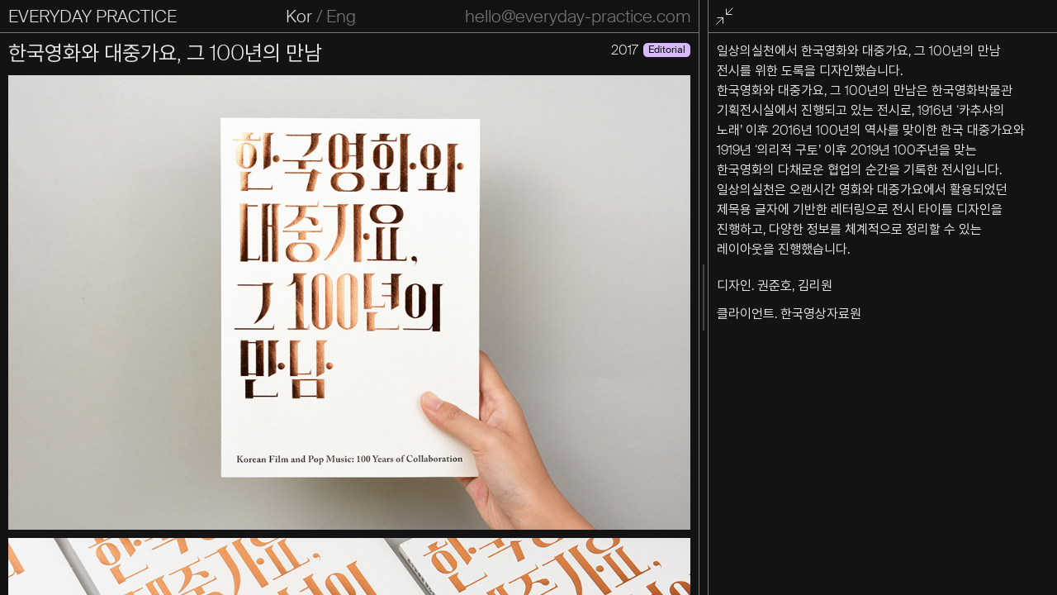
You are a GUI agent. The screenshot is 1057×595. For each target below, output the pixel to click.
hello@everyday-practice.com (577, 16)
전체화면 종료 (727, 17)
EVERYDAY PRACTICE (92, 16)
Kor (299, 16)
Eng (341, 16)
